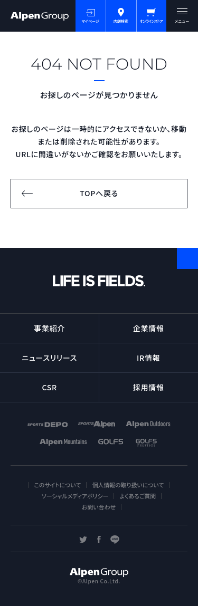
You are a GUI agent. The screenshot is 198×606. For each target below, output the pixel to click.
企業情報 (148, 328)
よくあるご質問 (137, 496)
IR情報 (148, 357)
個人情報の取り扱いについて (128, 484)
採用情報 (148, 387)
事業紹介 (49, 328)
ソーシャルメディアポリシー (75, 496)
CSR (49, 387)
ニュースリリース (49, 357)
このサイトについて (57, 484)
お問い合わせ (99, 507)
